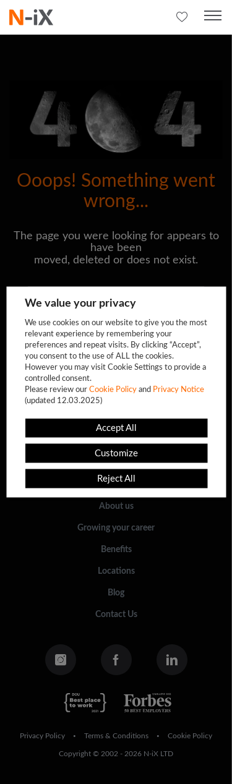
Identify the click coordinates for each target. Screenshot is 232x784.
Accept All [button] (116, 428)
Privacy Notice (178, 389)
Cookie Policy (113, 389)
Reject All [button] (116, 479)
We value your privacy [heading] (80, 303)
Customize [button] (116, 453)
